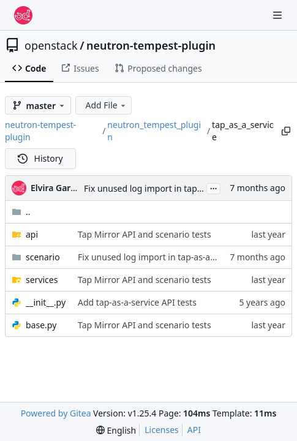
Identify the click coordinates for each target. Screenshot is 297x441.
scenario (43, 257)
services (42, 279)
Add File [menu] (106, 105)
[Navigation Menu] (278, 15)
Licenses (162, 429)
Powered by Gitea (56, 413)
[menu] (116, 430)
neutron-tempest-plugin (151, 45)
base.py (41, 325)
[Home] (23, 15)
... (213, 187)
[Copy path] (286, 131)
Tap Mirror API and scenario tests (144, 234)
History (40, 158)
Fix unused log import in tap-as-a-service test (174, 188)
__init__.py (46, 302)
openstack (51, 45)
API (194, 429)
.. (21, 211)
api (32, 234)
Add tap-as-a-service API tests (137, 302)
